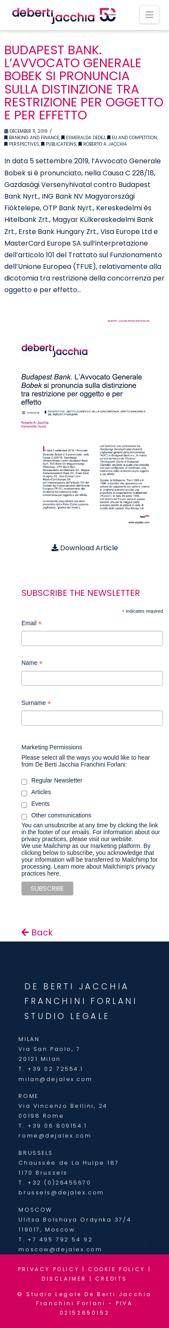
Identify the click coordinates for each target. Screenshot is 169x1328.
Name (31, 664)
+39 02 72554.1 (55, 1068)
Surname (36, 704)
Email (31, 624)
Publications (58, 144)
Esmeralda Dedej (83, 137)
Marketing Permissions (51, 747)
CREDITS (111, 1278)
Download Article (84, 548)
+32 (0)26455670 (59, 1182)
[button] (149, 14)
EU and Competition (132, 137)
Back (37, 932)
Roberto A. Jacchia (102, 144)
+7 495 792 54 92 (60, 1239)
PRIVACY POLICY (48, 1269)
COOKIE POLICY (116, 1269)
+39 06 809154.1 (57, 1125)
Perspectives (21, 144)
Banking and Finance (31, 137)
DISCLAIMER (64, 1278)
